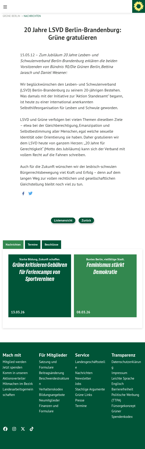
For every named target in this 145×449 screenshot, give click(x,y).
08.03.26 (83, 312)
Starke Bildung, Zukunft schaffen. (39, 259)
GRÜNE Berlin (12, 16)
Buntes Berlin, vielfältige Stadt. (105, 259)
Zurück (86, 220)
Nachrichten (32, 16)
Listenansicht (63, 220)
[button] (22, 193)
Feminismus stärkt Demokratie (105, 268)
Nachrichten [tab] (13, 244)
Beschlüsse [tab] (51, 244)
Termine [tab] (33, 244)
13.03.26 (18, 312)
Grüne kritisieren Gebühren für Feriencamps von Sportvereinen (40, 271)
